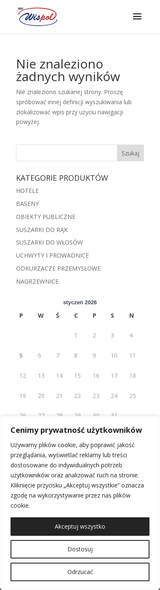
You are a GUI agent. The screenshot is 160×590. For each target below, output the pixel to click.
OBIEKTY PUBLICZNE (45, 217)
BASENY (27, 204)
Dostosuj (80, 549)
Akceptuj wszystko (80, 526)
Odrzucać (80, 572)
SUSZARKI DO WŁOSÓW (49, 242)
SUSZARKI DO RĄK (42, 230)
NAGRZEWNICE (37, 281)
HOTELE (27, 191)
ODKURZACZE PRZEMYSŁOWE (58, 268)
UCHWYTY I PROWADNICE (52, 255)
